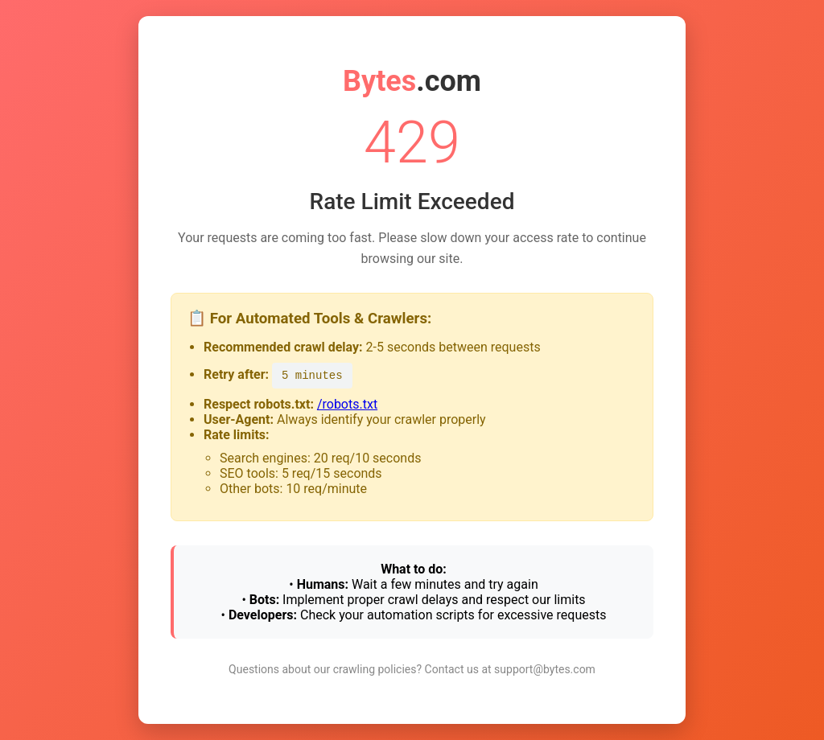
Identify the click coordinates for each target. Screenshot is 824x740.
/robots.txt (347, 404)
